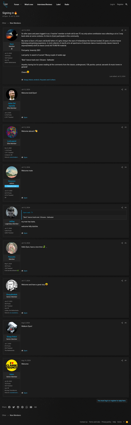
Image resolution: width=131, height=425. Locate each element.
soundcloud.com (15, 392)
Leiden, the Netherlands (12, 310)
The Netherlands (10, 350)
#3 (125, 127)
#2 (125, 89)
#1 (125, 30)
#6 (125, 243)
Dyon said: (27, 212)
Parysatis (12, 257)
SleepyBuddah (12, 295)
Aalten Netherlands (10, 62)
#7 (125, 281)
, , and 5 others (40, 80)
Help (114, 422)
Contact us (84, 422)
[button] (20, 4)
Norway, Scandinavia (11, 390)
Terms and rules (94, 422)
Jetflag (12, 221)
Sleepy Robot (12, 337)
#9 (125, 360)
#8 (125, 323)
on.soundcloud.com (16, 313)
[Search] (126, 4)
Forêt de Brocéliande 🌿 (12, 270)
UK (6, 197)
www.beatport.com (15, 157)
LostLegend (12, 141)
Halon (12, 374)
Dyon (6, 16)
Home (119, 422)
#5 (125, 207)
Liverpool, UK (9, 155)
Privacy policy (106, 422)
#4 (125, 167)
